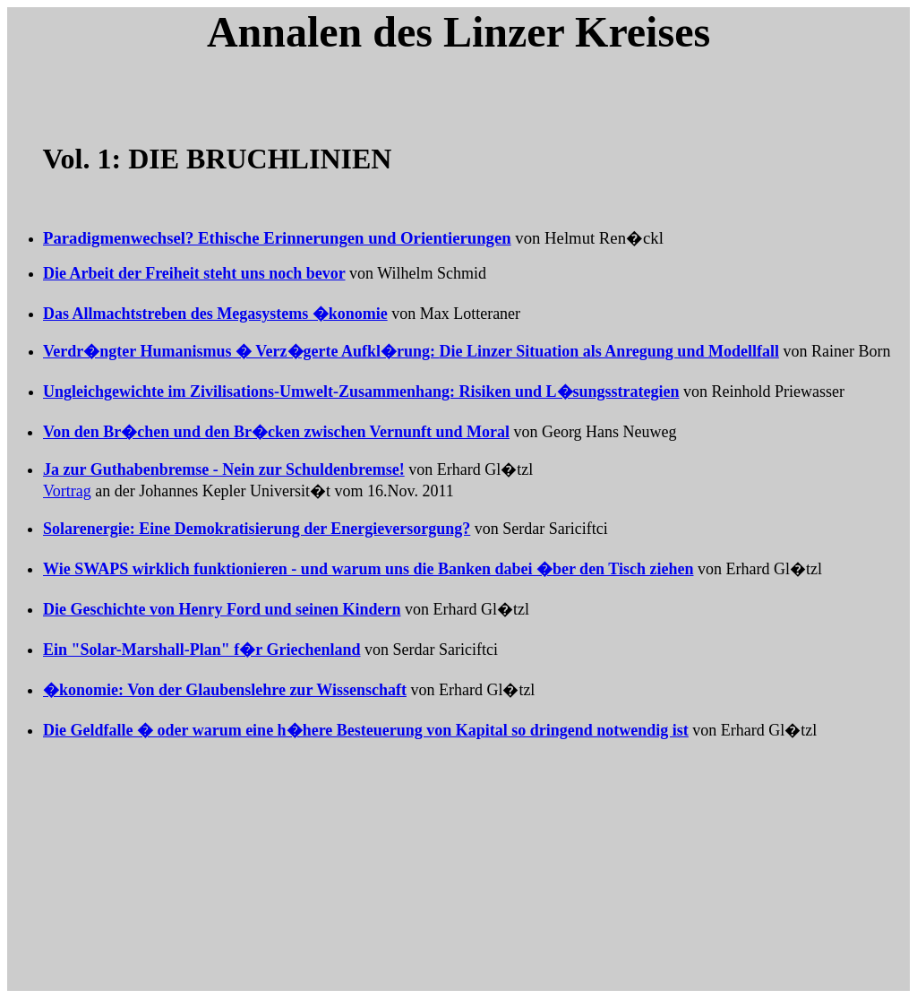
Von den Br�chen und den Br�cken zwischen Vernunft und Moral (276, 432)
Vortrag (67, 491)
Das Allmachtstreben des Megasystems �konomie (215, 314)
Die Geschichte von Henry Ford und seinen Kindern (222, 609)
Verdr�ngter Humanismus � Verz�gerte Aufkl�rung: (411, 351)
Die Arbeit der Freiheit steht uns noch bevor (194, 273)
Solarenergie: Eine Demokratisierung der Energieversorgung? (256, 529)
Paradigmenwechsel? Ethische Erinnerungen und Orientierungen (277, 237)
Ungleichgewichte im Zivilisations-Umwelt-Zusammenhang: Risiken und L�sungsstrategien (361, 391)
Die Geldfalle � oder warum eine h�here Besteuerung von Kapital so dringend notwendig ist (366, 730)
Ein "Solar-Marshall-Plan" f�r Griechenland (202, 649)
